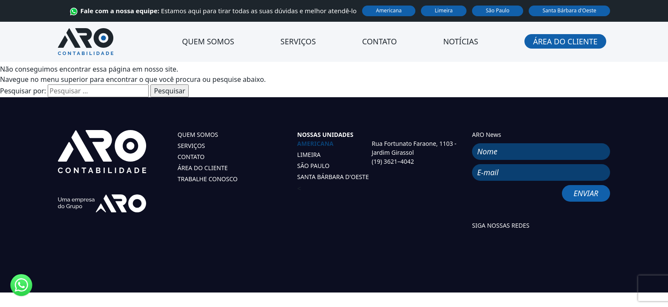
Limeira (444, 10)
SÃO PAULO (313, 166)
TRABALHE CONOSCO (208, 179)
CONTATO (191, 157)
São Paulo (497, 10)
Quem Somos (208, 41)
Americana (388, 10)
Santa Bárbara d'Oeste (569, 10)
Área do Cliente (565, 41)
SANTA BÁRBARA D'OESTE (333, 177)
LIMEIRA (309, 155)
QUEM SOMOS (198, 134)
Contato (379, 41)
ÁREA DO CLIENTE (203, 168)
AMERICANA (315, 143)
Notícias (460, 41)
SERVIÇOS (191, 146)
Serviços (298, 41)
